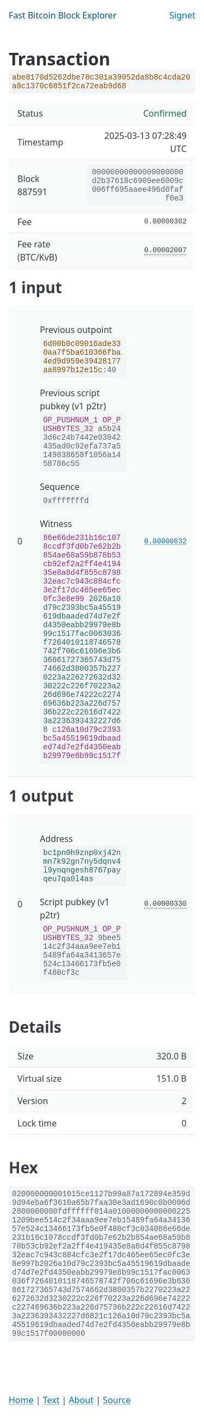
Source (117, 1400)
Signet (182, 15)
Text (51, 1400)
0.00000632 (165, 541)
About (81, 1400)
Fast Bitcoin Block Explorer (62, 15)
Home (21, 1400)
